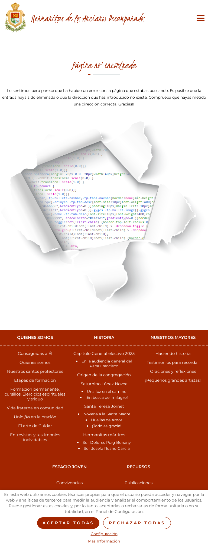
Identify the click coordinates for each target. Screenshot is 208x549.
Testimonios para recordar (173, 362)
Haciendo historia (173, 353)
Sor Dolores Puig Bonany (107, 442)
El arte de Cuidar (35, 425)
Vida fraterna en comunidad (35, 407)
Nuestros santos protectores (35, 371)
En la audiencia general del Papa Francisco (107, 363)
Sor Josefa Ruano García (107, 448)
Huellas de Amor (106, 420)
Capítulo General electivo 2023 (104, 353)
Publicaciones (138, 482)
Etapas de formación (35, 380)
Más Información (104, 541)
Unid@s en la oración (35, 416)
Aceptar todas (68, 522)
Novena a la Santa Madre (106, 414)
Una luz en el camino (106, 391)
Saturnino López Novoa (104, 383)
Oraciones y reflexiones (173, 371)
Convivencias (69, 482)
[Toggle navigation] (199, 18)
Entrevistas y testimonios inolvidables (35, 437)
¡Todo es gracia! (106, 425)
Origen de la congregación (104, 374)
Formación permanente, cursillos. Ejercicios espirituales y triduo (35, 394)
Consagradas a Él (35, 353)
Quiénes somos (35, 362)
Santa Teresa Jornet (104, 406)
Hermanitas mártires (104, 434)
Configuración (104, 534)
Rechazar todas (137, 522)
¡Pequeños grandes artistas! (173, 380)
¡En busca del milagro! (107, 397)
